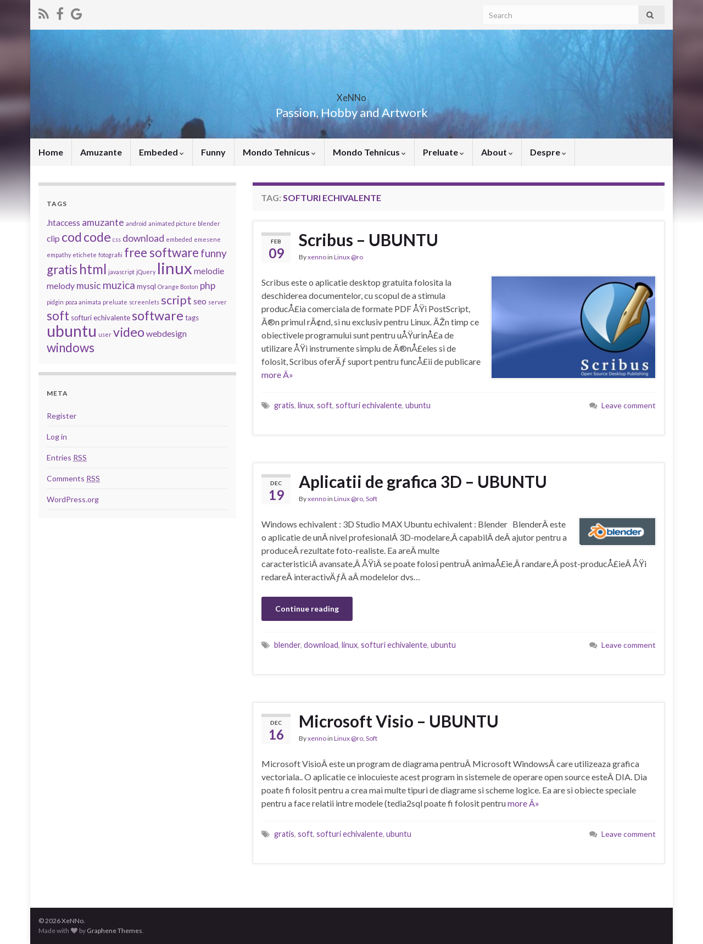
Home (50, 152)
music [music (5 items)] (88, 285)
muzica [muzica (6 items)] (119, 285)
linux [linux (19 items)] (174, 267)
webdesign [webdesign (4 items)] (166, 333)
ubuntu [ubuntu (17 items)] (72, 330)
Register (61, 415)
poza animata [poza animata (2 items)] (83, 302)
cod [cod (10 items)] (72, 237)
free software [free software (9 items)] (161, 252)
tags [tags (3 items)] (192, 317)
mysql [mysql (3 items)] (146, 286)
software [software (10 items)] (157, 315)
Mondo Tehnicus (279, 152)
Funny (213, 152)
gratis (284, 405)
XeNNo (351, 94)
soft (324, 405)
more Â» (277, 374)
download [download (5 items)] (143, 238)
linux (306, 405)
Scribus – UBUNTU (368, 239)
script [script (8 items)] (176, 300)
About (497, 152)
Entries (67, 457)
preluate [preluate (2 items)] (115, 302)
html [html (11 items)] (93, 269)
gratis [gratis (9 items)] (62, 269)
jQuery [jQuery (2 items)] (145, 271)
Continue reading (307, 608)
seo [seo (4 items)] (200, 301)
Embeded (161, 152)
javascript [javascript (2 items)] (121, 271)
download (321, 644)
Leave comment (628, 405)
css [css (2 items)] (117, 239)
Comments (73, 478)
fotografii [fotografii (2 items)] (110, 254)
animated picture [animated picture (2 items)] (172, 223)
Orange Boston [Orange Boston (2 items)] (178, 286)
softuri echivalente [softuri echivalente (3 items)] (100, 317)
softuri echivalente (369, 405)
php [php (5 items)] (207, 285)
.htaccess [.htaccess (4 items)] (63, 222)
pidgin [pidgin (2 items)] (55, 302)
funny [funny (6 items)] (213, 253)
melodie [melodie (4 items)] (209, 271)
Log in (57, 436)
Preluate (443, 152)
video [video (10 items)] (128, 332)
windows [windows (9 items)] (70, 347)
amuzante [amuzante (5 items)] (103, 222)
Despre (548, 152)
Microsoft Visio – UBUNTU (399, 721)
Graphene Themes (114, 930)
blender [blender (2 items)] (209, 223)
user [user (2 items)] (104, 334)
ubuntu (418, 405)
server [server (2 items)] (217, 302)
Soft (371, 499)
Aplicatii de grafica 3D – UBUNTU (423, 481)
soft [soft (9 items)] (58, 315)
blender (287, 644)
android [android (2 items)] (136, 223)
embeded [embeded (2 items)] (179, 239)
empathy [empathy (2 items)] (59, 254)
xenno (317, 257)
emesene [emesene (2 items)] (207, 239)
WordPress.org (73, 499)
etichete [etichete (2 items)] (84, 254)
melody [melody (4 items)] (61, 286)
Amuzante (101, 152)
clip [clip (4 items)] (53, 238)
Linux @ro (348, 257)
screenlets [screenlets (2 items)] (144, 302)
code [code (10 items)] (97, 237)
